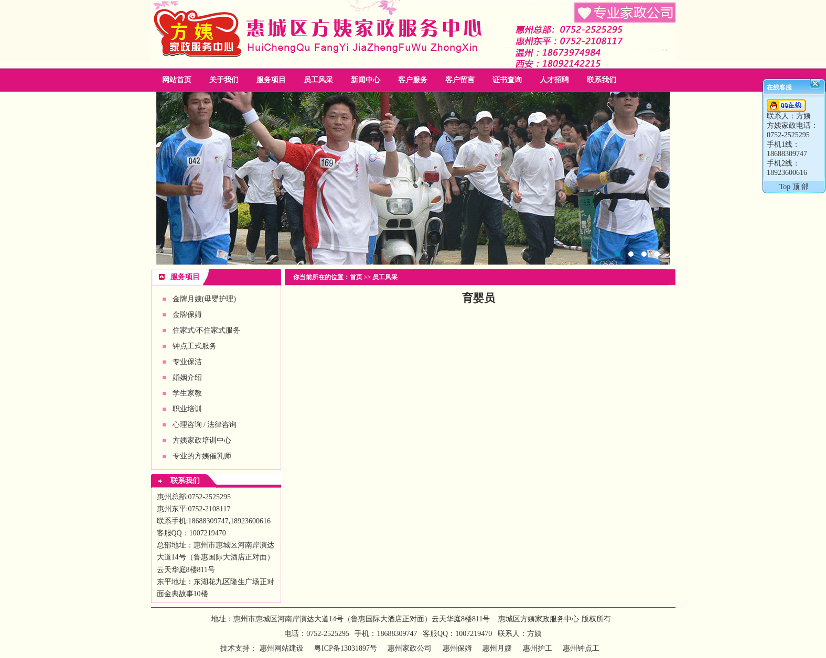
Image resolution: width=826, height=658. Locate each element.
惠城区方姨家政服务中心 (538, 619)
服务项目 (271, 80)
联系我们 (601, 80)
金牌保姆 (187, 315)
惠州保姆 (457, 648)
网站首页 (176, 80)
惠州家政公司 (413, 178)
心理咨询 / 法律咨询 (205, 425)
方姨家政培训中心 (202, 440)
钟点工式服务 (195, 346)
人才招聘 (554, 80)
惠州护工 (537, 648)
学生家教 (187, 393)
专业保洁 (187, 362)
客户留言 (460, 80)
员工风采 (318, 80)
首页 (356, 277)
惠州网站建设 (282, 648)
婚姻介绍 (187, 377)
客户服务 (412, 80)
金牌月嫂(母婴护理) (204, 299)
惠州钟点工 (581, 648)
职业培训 (187, 409)
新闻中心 (365, 80)
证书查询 (507, 80)
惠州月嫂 (497, 648)
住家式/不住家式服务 (207, 330)
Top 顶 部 (794, 187)
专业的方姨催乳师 (202, 456)
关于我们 (224, 80)
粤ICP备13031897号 (345, 648)
